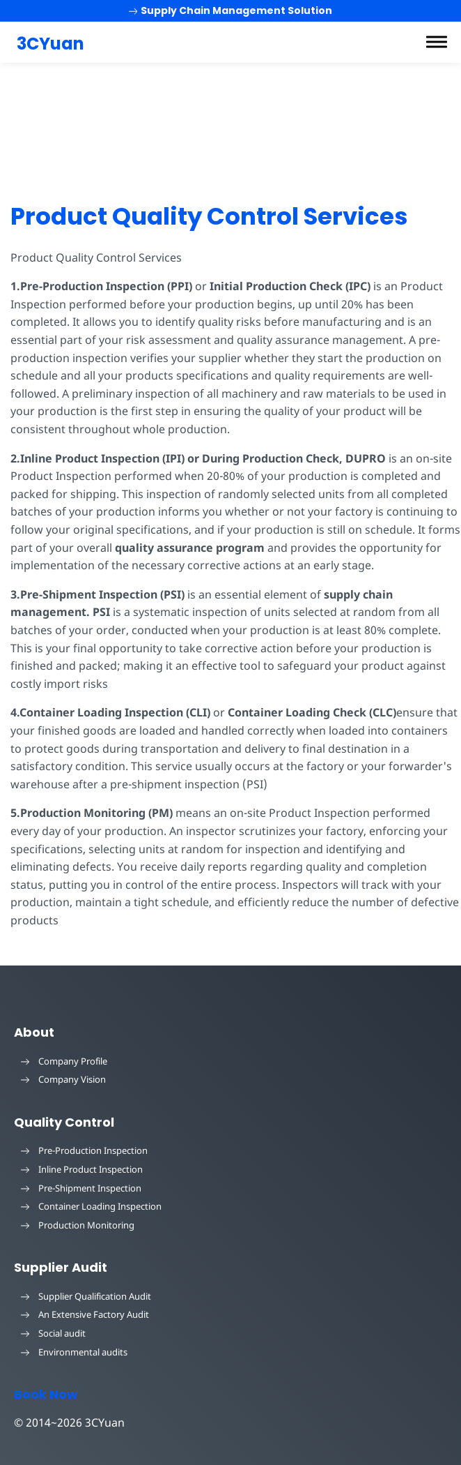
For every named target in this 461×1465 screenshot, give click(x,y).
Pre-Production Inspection (84, 1150)
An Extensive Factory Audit (85, 1314)
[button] (436, 41)
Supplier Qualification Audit (86, 1296)
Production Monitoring (77, 1225)
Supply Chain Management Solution (231, 10)
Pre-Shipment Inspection (81, 1188)
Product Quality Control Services (209, 216)
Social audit (53, 1333)
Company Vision (63, 1079)
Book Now (46, 1394)
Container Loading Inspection (91, 1206)
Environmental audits (74, 1352)
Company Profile (64, 1061)
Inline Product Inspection (82, 1169)
